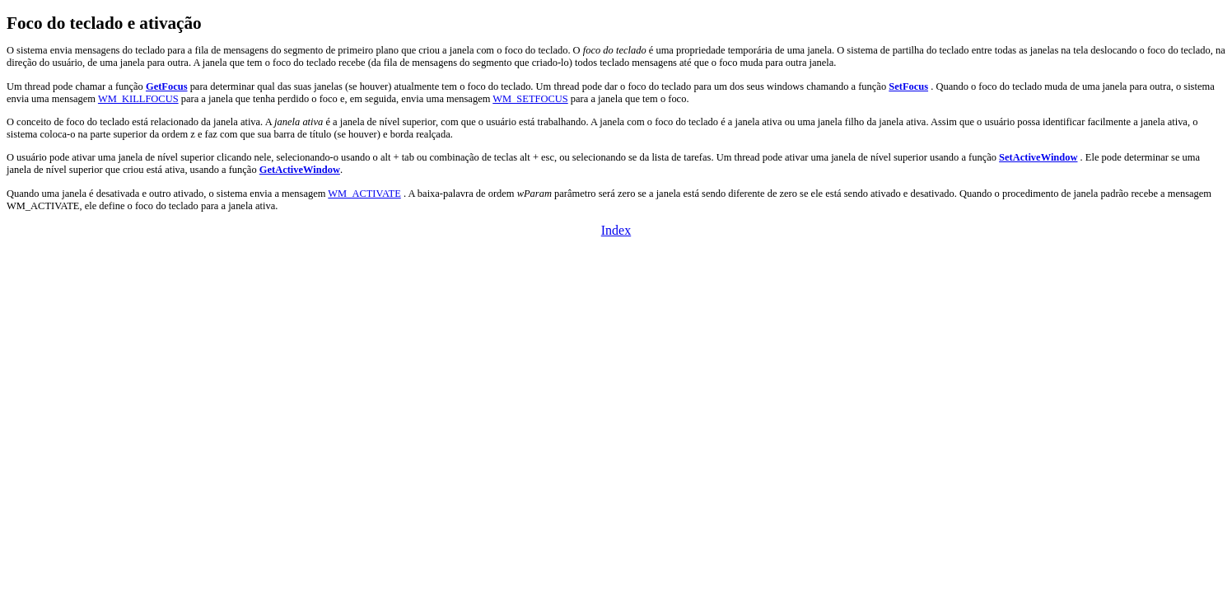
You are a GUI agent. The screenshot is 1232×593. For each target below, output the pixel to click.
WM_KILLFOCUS (138, 99)
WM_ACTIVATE (364, 193)
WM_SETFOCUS (529, 99)
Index (616, 230)
